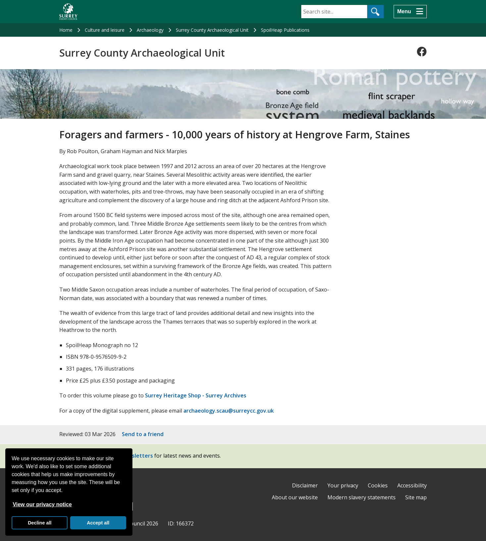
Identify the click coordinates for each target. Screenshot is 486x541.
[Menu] (410, 11)
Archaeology (150, 30)
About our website (295, 497)
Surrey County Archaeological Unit (212, 30)
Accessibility (412, 485)
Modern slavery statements (361, 497)
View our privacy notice (42, 504)
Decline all (39, 522)
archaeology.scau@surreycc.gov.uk (228, 410)
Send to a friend (143, 434)
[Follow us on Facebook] (422, 52)
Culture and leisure (104, 30)
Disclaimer (305, 485)
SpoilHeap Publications (285, 30)
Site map (416, 497)
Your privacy (342, 485)
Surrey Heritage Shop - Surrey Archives (195, 395)
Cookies (378, 485)
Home (66, 30)
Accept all (98, 522)
